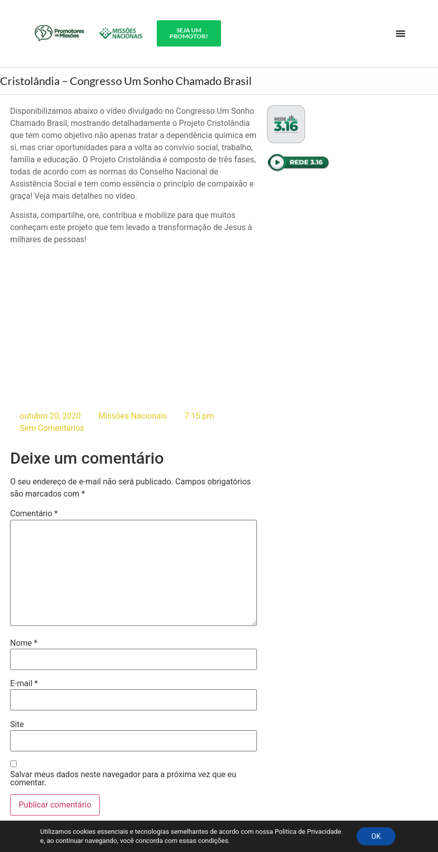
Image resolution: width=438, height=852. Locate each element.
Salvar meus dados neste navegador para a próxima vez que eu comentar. (123, 779)
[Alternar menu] (401, 33)
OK (375, 836)
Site (17, 725)
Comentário (34, 514)
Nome (23, 643)
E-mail (24, 684)
